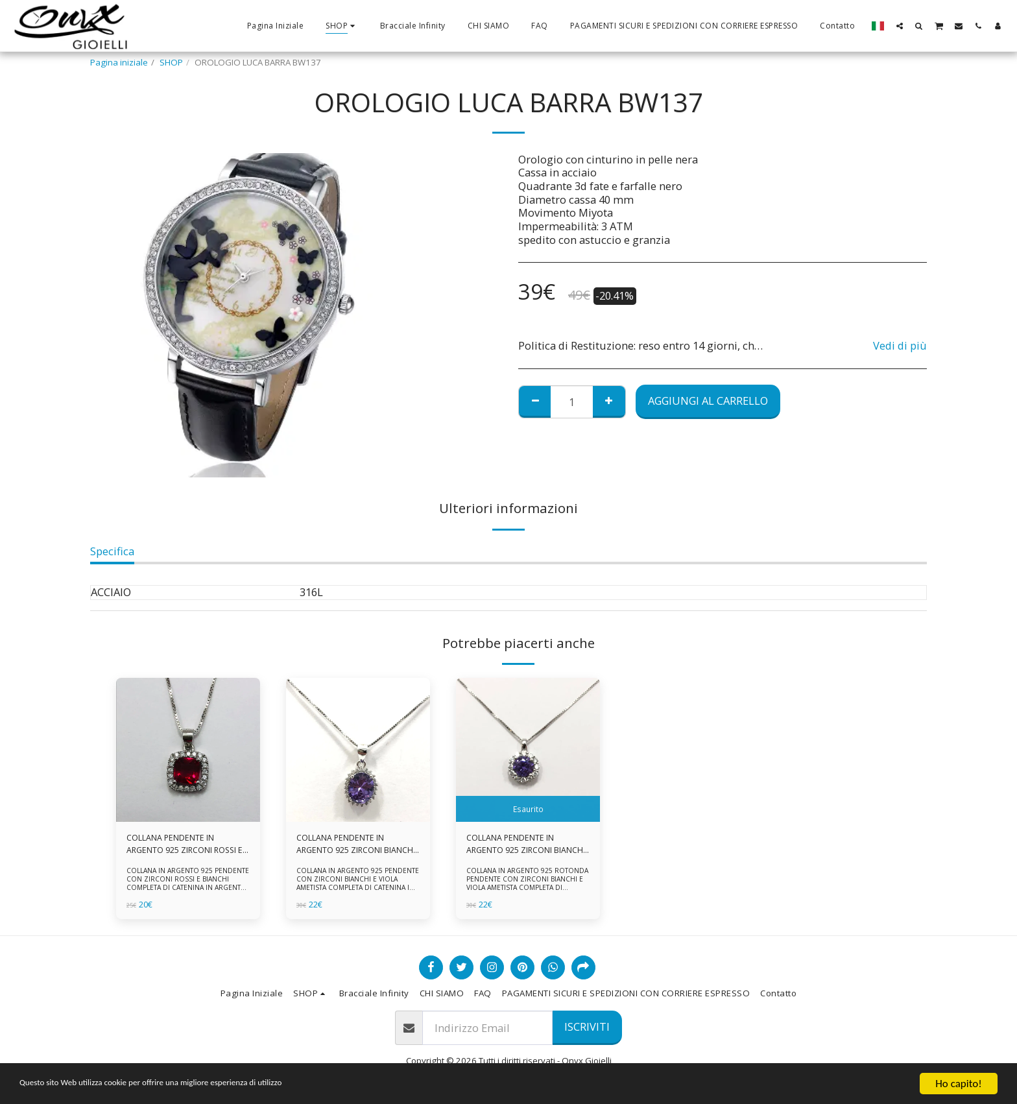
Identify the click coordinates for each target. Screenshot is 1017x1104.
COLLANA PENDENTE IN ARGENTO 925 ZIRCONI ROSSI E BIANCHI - (185, 845)
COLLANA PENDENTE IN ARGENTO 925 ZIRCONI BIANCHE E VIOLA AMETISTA (349, 845)
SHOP (171, 62)
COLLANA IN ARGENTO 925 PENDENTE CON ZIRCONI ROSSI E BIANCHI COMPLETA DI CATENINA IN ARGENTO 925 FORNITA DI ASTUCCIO (187, 885)
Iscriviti (587, 1026)
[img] (188, 750)
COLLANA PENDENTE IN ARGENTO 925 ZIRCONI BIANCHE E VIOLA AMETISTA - (521, 845)
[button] (900, 25)
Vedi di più (900, 346)
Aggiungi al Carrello (708, 400)
